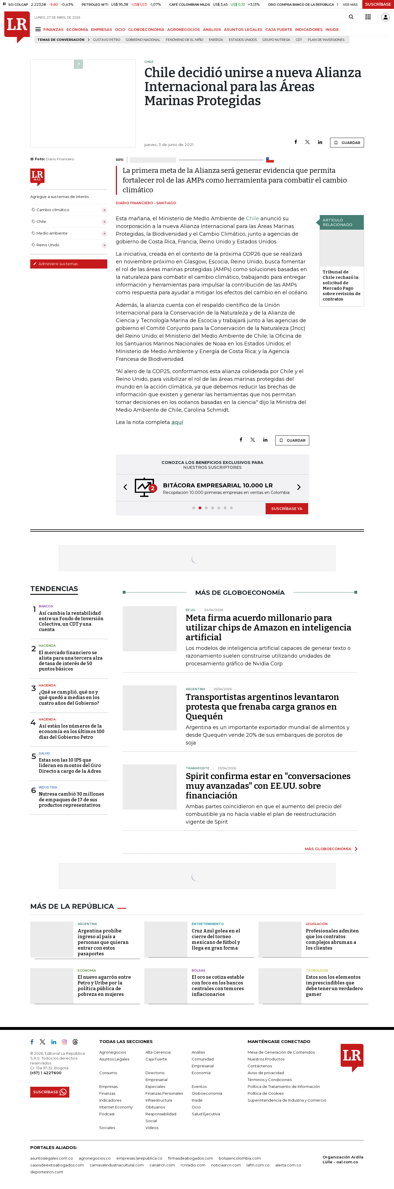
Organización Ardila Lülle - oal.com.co (343, 1159)
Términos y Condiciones (270, 1079)
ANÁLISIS (212, 29)
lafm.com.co (258, 1165)
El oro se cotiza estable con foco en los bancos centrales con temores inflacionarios (218, 985)
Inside (197, 1100)
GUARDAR (347, 142)
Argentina (87, 924)
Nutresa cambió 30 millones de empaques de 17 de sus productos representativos (71, 799)
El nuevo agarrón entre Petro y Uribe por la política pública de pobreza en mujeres (104, 985)
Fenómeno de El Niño (184, 40)
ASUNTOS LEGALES (243, 29)
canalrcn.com (162, 1165)
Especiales (155, 1086)
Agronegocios (112, 1052)
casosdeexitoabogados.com (57, 1165)
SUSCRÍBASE (378, 4)
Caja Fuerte (156, 1059)
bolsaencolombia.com (240, 1158)
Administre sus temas (55, 263)
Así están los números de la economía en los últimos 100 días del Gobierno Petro (71, 731)
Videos (152, 1127)
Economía (87, 970)
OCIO (120, 29)
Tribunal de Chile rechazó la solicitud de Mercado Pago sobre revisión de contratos (342, 285)
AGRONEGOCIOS (183, 29)
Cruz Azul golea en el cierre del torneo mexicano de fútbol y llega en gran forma (216, 939)
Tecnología (317, 970)
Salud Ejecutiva (206, 1114)
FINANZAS (53, 29)
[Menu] (39, 29)
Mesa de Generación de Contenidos (281, 1052)
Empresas (108, 1086)
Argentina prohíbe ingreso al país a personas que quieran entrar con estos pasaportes (103, 942)
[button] (123, 488)
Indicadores (110, 1100)
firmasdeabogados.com (190, 1158)
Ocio (196, 1107)
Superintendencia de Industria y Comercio (287, 1100)
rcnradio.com (193, 1165)
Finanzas (107, 1093)
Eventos (199, 1086)
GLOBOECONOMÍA (146, 29)
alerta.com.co (288, 1165)
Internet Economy (116, 1107)
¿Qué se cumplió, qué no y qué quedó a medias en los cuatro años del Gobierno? (69, 697)
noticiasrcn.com (226, 1165)
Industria (48, 787)
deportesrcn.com (46, 1172)
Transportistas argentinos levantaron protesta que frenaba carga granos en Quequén (262, 707)
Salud (44, 753)
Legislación (317, 924)
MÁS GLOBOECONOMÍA (328, 848)
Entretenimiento (208, 924)
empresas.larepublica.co (139, 1158)
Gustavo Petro (106, 40)
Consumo (108, 1072)
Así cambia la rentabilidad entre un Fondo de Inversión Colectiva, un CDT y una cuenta (71, 621)
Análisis (198, 1052)
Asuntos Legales (114, 1059)
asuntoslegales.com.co (51, 1158)
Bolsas (198, 970)
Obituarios (155, 1107)
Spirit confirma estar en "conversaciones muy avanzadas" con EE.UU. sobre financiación (268, 786)
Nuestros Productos (266, 1059)
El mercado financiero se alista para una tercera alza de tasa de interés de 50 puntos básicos (71, 661)
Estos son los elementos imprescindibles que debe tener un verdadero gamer (334, 985)
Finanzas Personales (164, 1093)
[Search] (351, 17)
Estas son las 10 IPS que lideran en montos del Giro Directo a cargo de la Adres (70, 765)
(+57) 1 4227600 (45, 1072)
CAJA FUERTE (278, 29)
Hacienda (47, 646)
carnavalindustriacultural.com (117, 1165)
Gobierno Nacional (143, 40)
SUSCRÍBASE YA (286, 508)
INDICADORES (309, 29)
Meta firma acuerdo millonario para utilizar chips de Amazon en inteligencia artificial (268, 627)
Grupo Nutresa (276, 40)
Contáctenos (260, 1066)
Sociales (107, 1127)
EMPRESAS (101, 29)
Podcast (107, 1114)
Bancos (46, 606)
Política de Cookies (266, 1093)
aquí (177, 422)
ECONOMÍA (77, 29)
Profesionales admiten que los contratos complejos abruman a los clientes (332, 939)
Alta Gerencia (158, 1052)
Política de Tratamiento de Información (284, 1086)
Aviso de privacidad (266, 1072)
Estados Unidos (243, 40)
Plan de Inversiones (326, 40)
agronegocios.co (95, 1158)
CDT (299, 40)
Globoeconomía (207, 1093)
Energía (216, 40)
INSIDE (332, 29)
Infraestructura (159, 1100)
